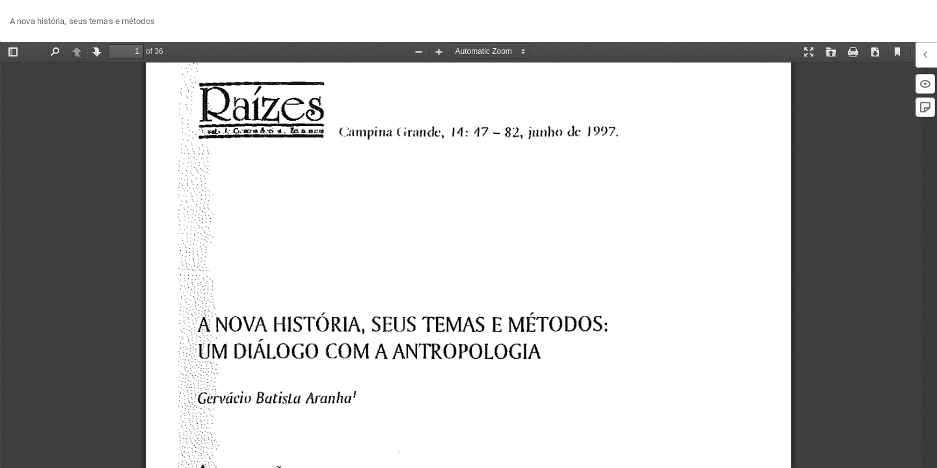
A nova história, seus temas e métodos (82, 21)
